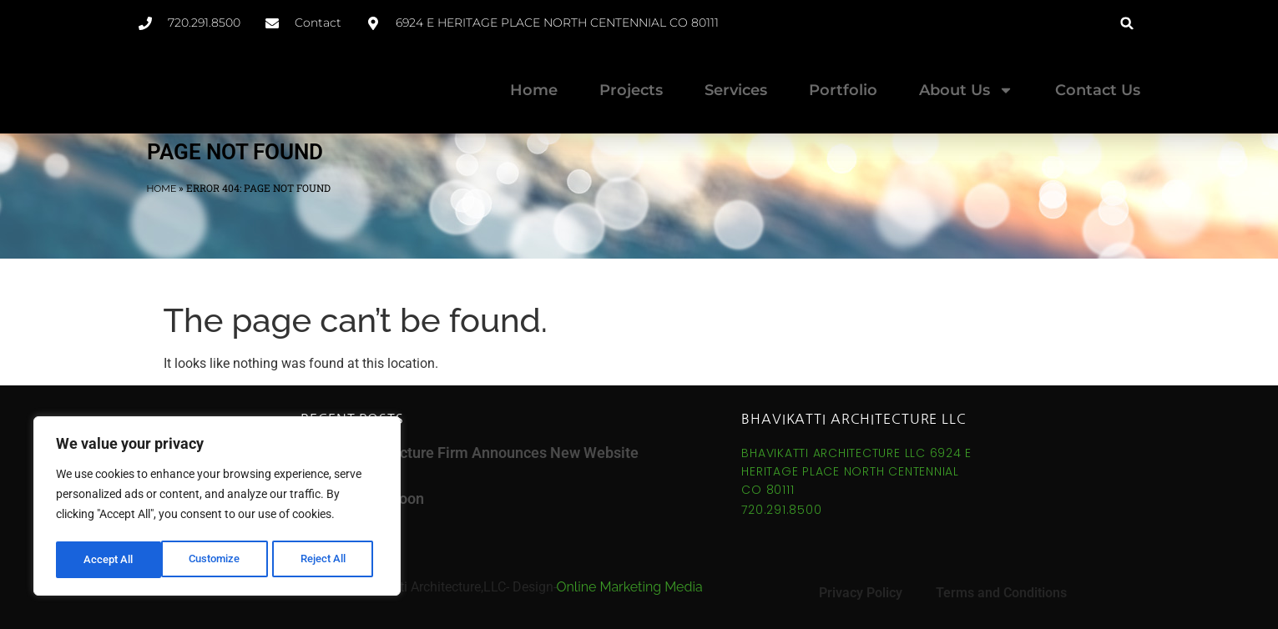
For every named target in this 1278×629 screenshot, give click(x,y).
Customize (109, 559)
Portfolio (843, 90)
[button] (1127, 23)
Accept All (327, 559)
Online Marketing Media (630, 587)
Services (736, 90)
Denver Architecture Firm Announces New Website (470, 452)
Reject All (219, 559)
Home (534, 90)
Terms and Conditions (1001, 593)
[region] (217, 508)
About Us (966, 90)
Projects (631, 90)
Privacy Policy (860, 593)
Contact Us (1097, 90)
